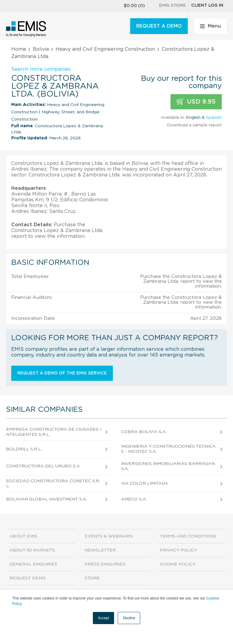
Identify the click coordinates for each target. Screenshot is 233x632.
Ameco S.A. (134, 499)
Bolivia (41, 49)
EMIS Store (168, 6)
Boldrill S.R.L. (24, 449)
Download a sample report (194, 125)
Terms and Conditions (188, 536)
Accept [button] (103, 618)
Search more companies (41, 69)
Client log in (207, 5)
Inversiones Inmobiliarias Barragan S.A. (168, 466)
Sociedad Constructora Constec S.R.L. (53, 483)
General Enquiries (33, 564)
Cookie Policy (177, 564)
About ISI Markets (32, 550)
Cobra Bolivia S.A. (144, 432)
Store (92, 578)
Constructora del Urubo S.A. (43, 466)
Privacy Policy (178, 550)
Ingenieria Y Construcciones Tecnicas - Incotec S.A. (168, 449)
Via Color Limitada (144, 483)
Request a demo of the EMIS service (62, 373)
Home (18, 49)
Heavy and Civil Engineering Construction (105, 49)
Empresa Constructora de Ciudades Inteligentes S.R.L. (53, 432)
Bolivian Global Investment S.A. (46, 499)
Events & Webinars (109, 536)
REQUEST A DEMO (159, 26)
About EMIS (23, 536)
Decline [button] (129, 618)
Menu (210, 26)
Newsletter (100, 550)
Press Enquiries (105, 564)
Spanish (214, 117)
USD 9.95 (196, 102)
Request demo (27, 578)
